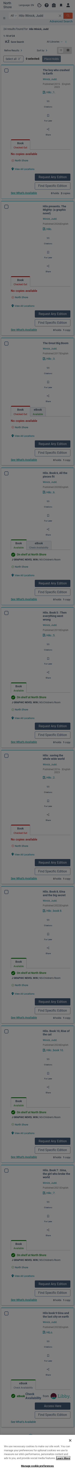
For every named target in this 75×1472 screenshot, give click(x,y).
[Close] (70, 1459)
